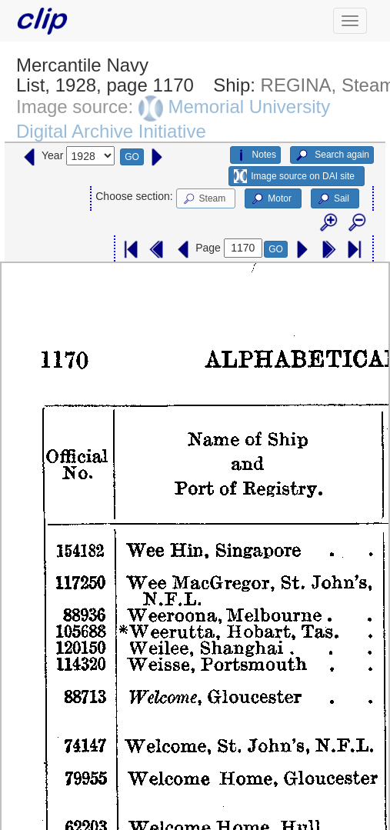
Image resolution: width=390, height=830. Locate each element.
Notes (255, 155)
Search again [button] (332, 155)
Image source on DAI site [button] (294, 176)
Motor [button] (271, 199)
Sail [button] (332, 199)
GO (132, 157)
